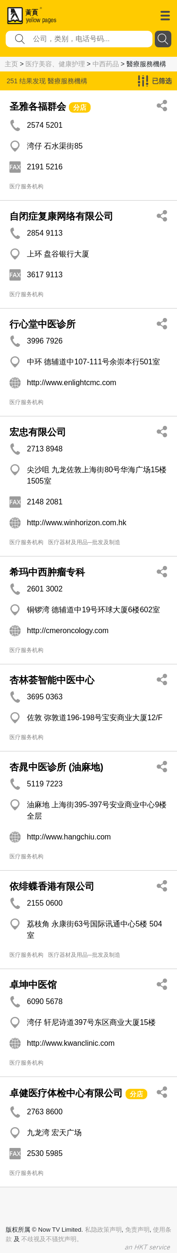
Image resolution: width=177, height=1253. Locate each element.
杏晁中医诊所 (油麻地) (56, 767)
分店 (79, 107)
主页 (11, 64)
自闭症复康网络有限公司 (61, 216)
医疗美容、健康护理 (55, 64)
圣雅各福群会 (37, 106)
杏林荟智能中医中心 (51, 680)
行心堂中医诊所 (42, 324)
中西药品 (106, 64)
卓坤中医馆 (33, 984)
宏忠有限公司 (37, 432)
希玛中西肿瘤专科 (47, 572)
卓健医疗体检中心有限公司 (66, 1093)
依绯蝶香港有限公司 (51, 886)
